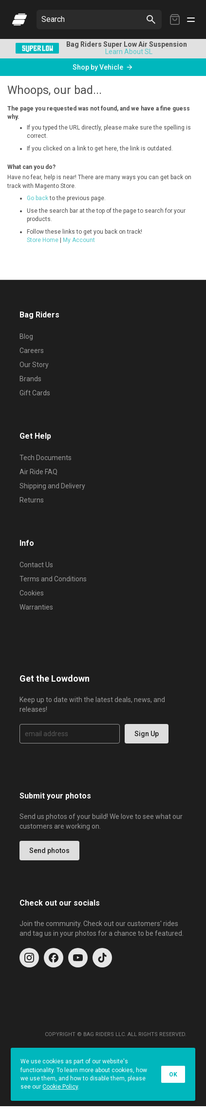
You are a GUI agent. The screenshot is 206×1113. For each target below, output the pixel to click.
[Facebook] (53, 957)
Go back (37, 198)
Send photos (49, 850)
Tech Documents (45, 458)
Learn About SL (128, 52)
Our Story (34, 365)
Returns (31, 500)
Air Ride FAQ (38, 472)
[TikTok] (102, 957)
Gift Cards (34, 393)
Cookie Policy (60, 1086)
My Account (79, 240)
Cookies (31, 593)
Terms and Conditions (53, 579)
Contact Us (36, 565)
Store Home (42, 240)
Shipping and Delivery (52, 486)
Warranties (36, 607)
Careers (31, 350)
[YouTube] (78, 957)
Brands (30, 379)
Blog (26, 336)
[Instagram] (29, 957)
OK (173, 1074)
